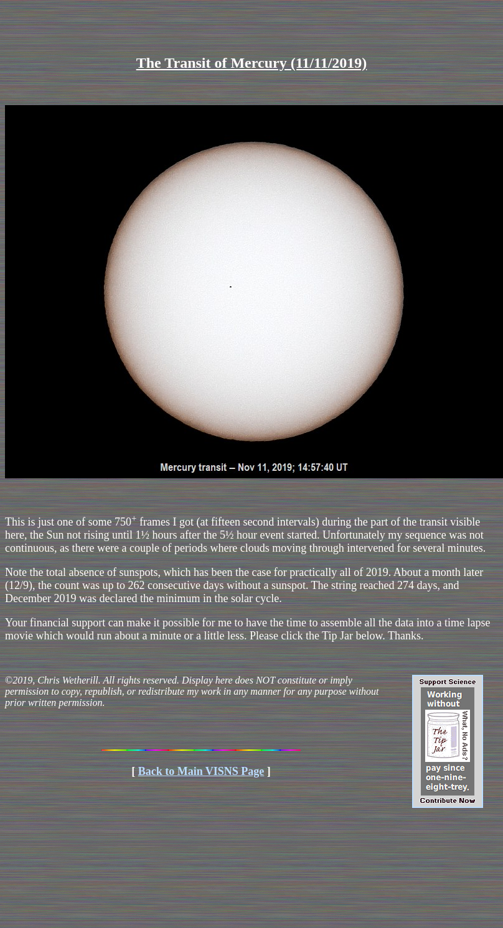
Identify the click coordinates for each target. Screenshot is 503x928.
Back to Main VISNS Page (201, 771)
